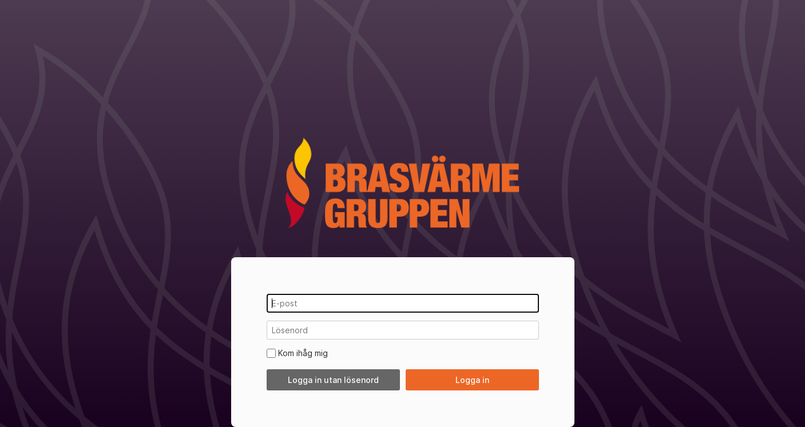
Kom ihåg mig (303, 353)
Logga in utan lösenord (333, 380)
